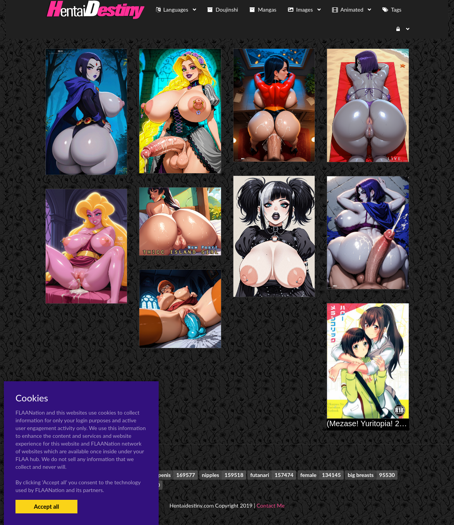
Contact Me (270, 505)
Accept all (46, 506)
